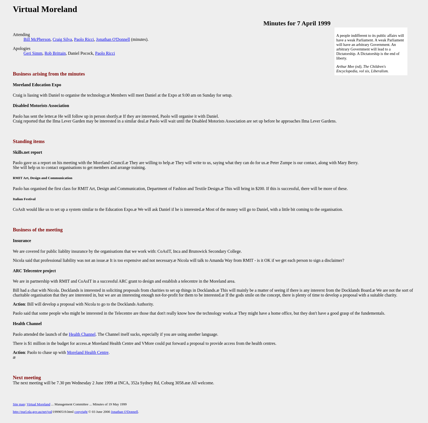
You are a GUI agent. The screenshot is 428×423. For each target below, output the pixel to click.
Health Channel (82, 334)
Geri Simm (33, 53)
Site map (19, 404)
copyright (81, 412)
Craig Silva (62, 39)
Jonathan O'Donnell (113, 39)
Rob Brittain (55, 53)
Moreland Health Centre (88, 352)
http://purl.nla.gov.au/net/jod (32, 412)
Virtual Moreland (38, 404)
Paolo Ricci (84, 39)
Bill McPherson (37, 39)
